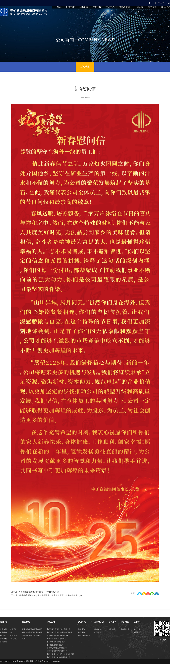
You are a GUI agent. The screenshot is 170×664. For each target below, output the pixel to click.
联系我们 (165, 13)
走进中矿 (70, 13)
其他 (24, 639)
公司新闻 (138, 13)
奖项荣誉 (97, 629)
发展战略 (3, 632)
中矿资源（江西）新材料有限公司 (59, 632)
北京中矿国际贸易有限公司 (57, 651)
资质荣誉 (13, 629)
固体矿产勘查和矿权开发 (31, 635)
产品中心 (109, 13)
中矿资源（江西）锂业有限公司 (59, 629)
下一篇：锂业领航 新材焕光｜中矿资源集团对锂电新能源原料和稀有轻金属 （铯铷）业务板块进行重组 (56, 595)
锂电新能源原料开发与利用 (32, 629)
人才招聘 (136, 629)
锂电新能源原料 (84, 635)
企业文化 (13, 639)
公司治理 (3, 642)
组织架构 (3, 639)
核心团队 (3, 635)
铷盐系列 (81, 632)
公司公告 (97, 632)
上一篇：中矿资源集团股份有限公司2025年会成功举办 (35, 592)
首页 (59, 13)
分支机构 (96, 13)
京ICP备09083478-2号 (9, 661)
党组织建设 (125, 629)
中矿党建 (152, 13)
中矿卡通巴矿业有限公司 (56, 642)
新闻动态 (85, 66)
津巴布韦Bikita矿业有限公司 (57, 635)
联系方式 (136, 632)
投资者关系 (124, 13)
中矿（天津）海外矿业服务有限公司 (60, 654)
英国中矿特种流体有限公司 (57, 648)
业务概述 (83, 13)
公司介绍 (3, 629)
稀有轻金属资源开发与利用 (32, 632)
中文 (151, 3)
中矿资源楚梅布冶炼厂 (55, 645)
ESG (11, 632)
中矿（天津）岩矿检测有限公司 (59, 657)
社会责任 (13, 635)
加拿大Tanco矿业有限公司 (56, 639)
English (161, 3)
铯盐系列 (81, 629)
